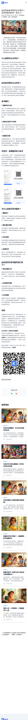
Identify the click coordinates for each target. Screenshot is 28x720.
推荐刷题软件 (14, 17)
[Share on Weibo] (16, 393)
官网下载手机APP (6, 379)
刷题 (9, 17)
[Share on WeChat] (11, 393)
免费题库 (22, 15)
